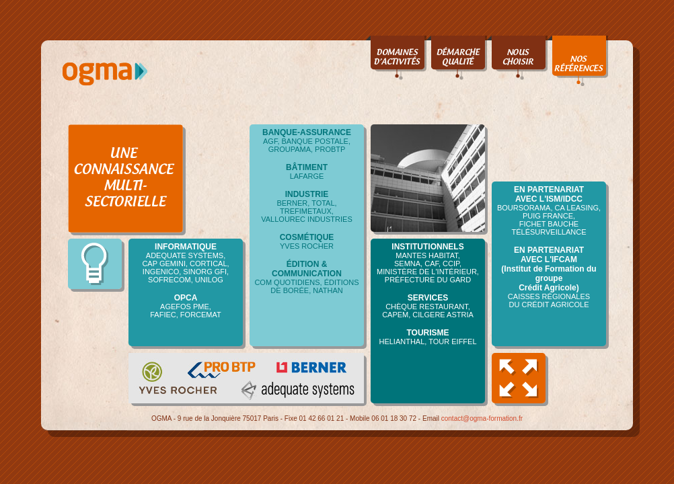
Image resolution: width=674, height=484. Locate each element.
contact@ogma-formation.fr (482, 425)
